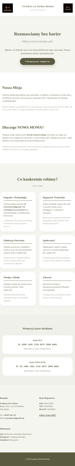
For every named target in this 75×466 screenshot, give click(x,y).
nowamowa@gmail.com (14, 418)
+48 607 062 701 (9, 415)
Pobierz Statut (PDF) (47, 415)
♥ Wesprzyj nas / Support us (37, 61)
